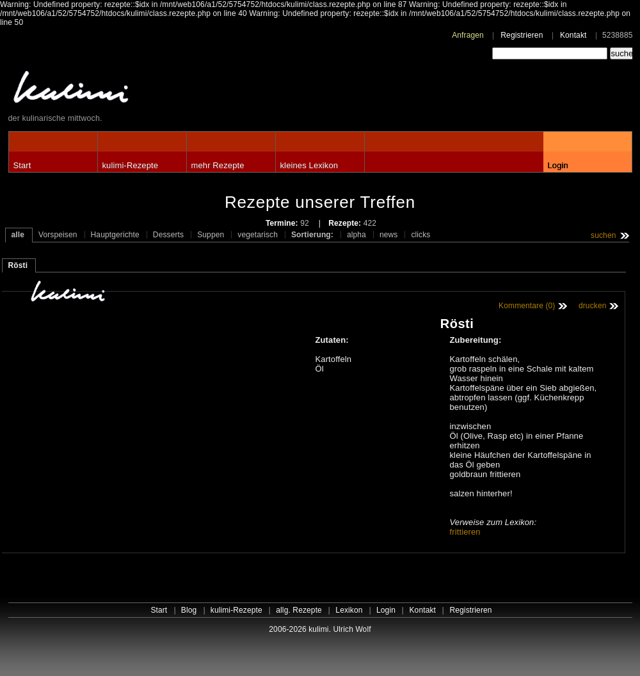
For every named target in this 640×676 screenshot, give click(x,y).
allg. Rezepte (299, 610)
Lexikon (348, 610)
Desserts (168, 234)
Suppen (210, 234)
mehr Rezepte (217, 165)
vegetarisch (257, 234)
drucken (593, 305)
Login (558, 165)
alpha (356, 234)
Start (22, 165)
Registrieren (521, 35)
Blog (189, 610)
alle (18, 234)
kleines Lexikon (309, 165)
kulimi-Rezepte (130, 165)
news (389, 234)
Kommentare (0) (527, 305)
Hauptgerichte (115, 234)
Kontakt (573, 35)
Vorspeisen (57, 234)
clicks (420, 234)
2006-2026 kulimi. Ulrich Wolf (320, 629)
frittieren (465, 532)
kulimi (130, 90)
